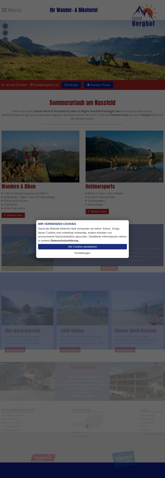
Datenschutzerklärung (64, 240)
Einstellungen (82, 253)
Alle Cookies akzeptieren (82, 246)
